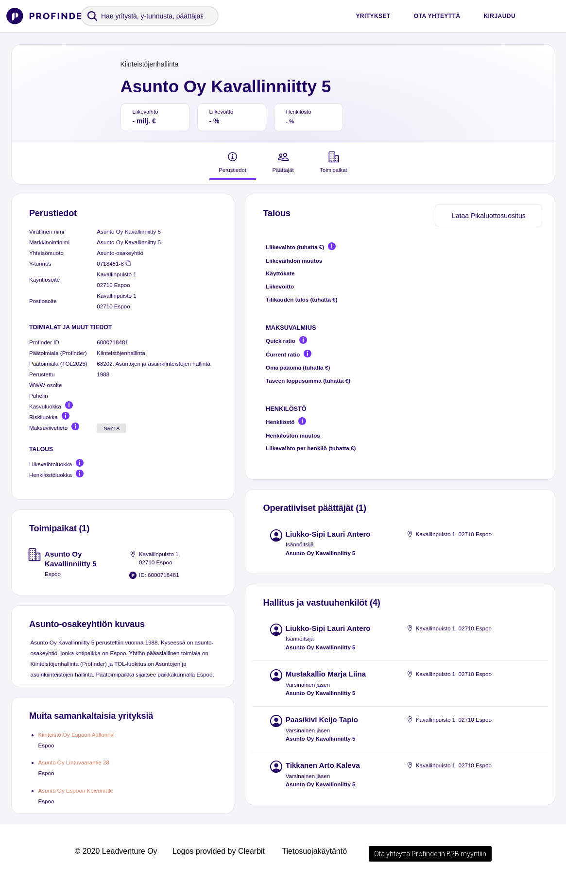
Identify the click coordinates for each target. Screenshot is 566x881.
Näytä (111, 428)
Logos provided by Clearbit (218, 851)
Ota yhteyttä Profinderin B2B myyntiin (430, 854)
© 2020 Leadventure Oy (115, 851)
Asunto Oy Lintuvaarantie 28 (74, 762)
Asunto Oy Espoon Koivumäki (75, 790)
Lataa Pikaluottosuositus (489, 216)
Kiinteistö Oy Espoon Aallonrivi (76, 734)
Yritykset (373, 16)
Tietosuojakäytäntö (314, 851)
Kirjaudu (499, 16)
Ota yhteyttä (437, 16)
